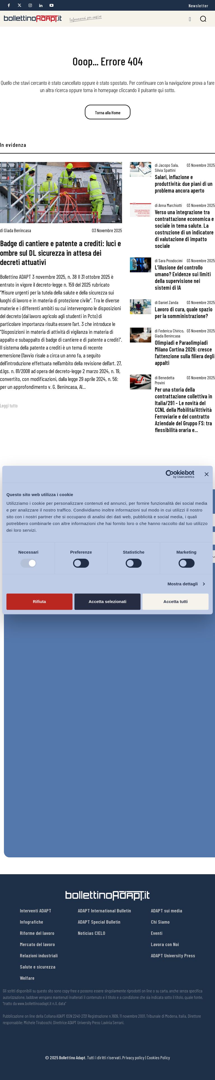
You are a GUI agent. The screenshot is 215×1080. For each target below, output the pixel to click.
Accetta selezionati (107, 601)
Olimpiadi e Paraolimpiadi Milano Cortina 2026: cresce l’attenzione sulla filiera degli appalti (184, 352)
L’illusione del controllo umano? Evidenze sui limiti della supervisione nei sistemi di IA (183, 277)
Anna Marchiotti (170, 205)
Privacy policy (133, 1057)
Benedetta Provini (164, 380)
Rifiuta (39, 601)
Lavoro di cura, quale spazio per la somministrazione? (183, 312)
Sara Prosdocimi (170, 260)
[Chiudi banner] (207, 474)
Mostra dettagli (182, 583)
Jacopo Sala (168, 165)
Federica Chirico (170, 330)
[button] (203, 19)
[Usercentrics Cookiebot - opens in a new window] (169, 474)
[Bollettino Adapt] (53, 18)
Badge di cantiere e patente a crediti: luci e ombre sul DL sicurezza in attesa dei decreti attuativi (60, 252)
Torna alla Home (107, 112)
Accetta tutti (175, 601)
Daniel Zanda (168, 302)
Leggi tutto (9, 405)
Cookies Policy (158, 1057)
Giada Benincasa (17, 230)
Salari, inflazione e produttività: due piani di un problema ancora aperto (183, 183)
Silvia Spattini (165, 170)
